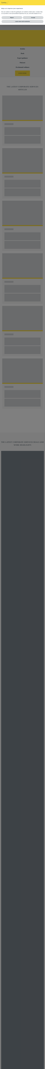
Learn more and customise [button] (22, 21)
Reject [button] (12, 17)
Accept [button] (33, 17)
